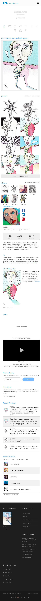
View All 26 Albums (32, 182)
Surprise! (5, 526)
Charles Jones (7, 529)
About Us (6, 575)
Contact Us (7, 582)
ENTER (28, 379)
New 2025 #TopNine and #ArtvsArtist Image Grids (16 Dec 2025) (29, 540)
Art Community (26, 523)
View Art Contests (26, 557)
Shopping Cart (7, 572)
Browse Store (9, 396)
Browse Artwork (27, 513)
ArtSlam (19, 593)
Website (24, 230)
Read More (34, 263)
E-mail (16, 230)
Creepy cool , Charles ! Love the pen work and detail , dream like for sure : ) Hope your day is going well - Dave (24, 448)
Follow (7, 230)
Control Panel (26, 526)
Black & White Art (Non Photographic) (21, 489)
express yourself (15, 483)
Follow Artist (20, 17)
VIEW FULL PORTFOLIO (20, 176)
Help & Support (7, 579)
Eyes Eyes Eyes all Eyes (17, 470)
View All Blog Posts (27, 554)
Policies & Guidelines (33, 593)
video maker (20, 338)
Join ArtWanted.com (28, 520)
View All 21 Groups (11, 494)
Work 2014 (21, 362)
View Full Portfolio (31, 96)
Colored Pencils (15, 464)
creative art (13, 476)
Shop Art (25, 516)
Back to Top (7, 569)
